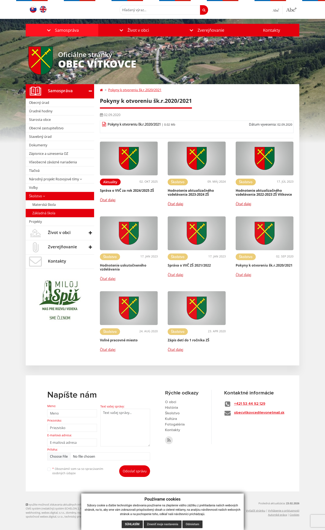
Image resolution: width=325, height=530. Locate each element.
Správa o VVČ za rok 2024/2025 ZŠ (127, 190)
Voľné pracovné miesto (119, 340)
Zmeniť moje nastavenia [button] (162, 524)
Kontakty (271, 30)
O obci (170, 402)
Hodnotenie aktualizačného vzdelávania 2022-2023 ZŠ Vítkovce (264, 192)
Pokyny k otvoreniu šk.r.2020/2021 (134, 90)
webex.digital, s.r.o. (53, 512)
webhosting (33, 512)
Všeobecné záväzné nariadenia (53, 162)
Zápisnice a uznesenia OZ (48, 153)
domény (71, 512)
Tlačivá (34, 170)
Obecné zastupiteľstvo (46, 128)
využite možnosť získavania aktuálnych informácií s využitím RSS (67, 504)
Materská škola (44, 204)
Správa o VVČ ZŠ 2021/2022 (189, 265)
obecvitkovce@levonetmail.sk (259, 413)
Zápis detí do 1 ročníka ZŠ (188, 340)
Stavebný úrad (40, 136)
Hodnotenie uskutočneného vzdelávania (123, 267)
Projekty (35, 221)
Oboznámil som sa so (77, 471)
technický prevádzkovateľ (80, 516)
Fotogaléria (175, 424)
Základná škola (43, 213)
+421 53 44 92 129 (249, 404)
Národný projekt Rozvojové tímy (55, 179)
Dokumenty (38, 145)
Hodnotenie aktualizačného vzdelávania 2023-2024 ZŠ (191, 192)
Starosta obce (40, 119)
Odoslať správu (135, 471)
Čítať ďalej (107, 200)
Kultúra (171, 419)
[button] (62, 30)
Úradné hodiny (40, 111)
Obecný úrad (39, 102)
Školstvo (37, 196)
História (171, 408)
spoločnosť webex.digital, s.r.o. (44, 516)
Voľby (33, 187)
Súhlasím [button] (132, 524)
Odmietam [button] (192, 524)
